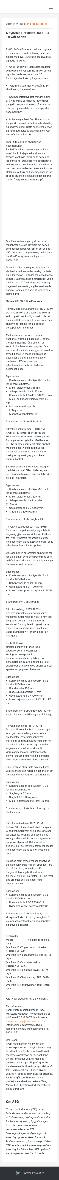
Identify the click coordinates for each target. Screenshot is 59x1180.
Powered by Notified (29, 1173)
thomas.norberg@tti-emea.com (23, 1021)
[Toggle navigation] (51, 7)
